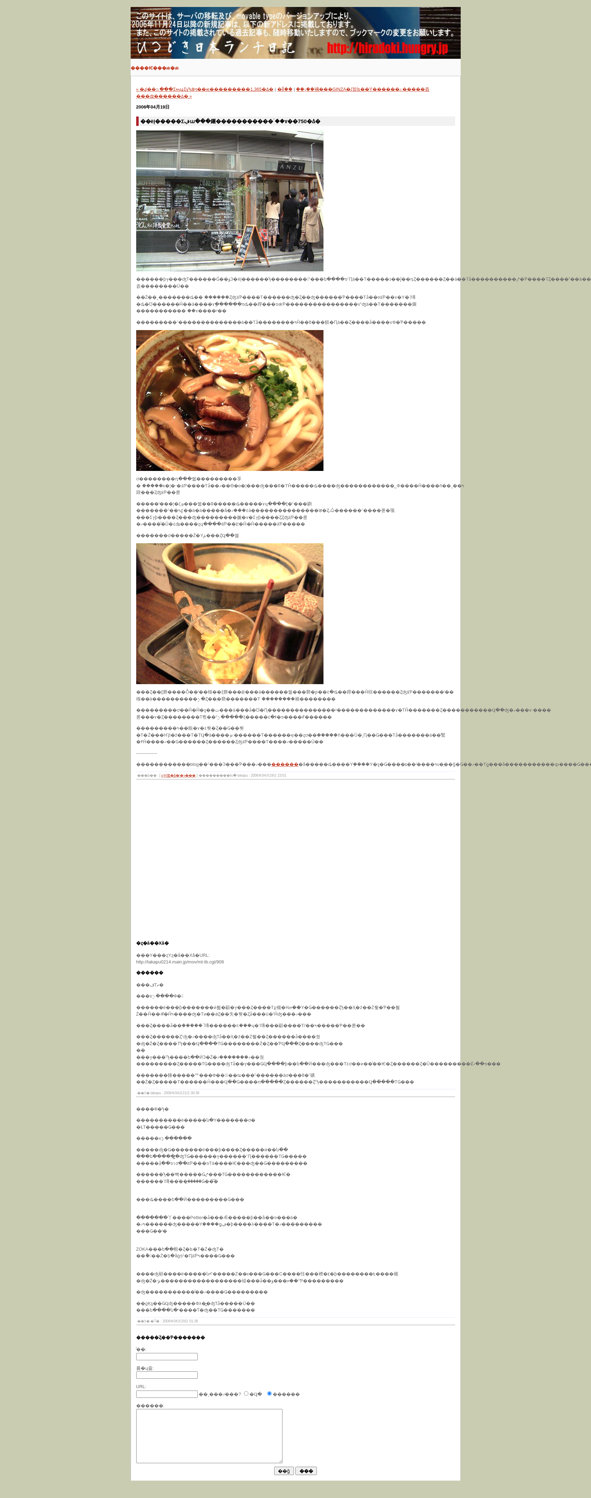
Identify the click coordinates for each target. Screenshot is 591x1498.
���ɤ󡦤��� (162, 775)
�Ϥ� (255, 1394)
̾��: (141, 1349)
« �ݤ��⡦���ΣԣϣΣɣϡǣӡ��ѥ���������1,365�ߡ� (204, 89)
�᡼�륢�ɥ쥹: (145, 1368)
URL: (141, 1386)
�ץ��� (188, 775)
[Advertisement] (74, 862)
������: (150, 1405)
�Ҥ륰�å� (171, 775)
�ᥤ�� (285, 89)
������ (284, 764)
